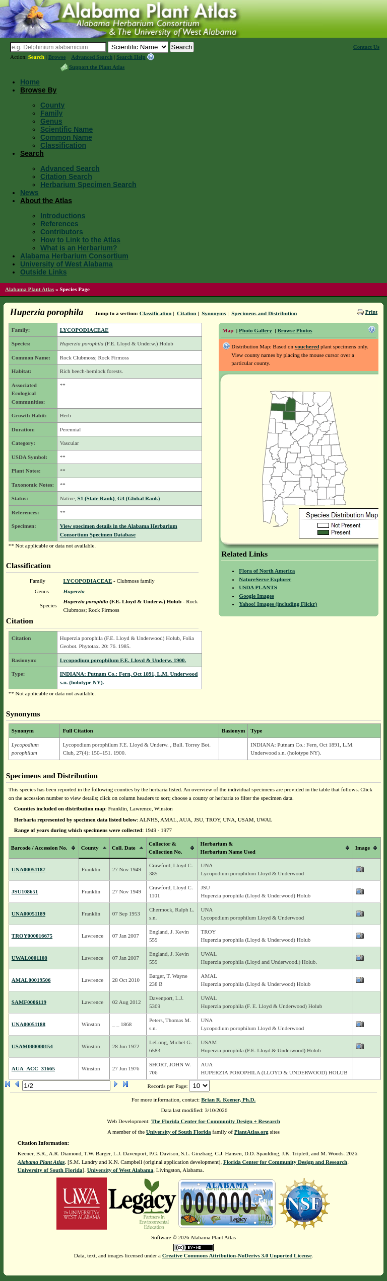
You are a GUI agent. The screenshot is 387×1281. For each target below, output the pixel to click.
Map (227, 330)
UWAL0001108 (29, 958)
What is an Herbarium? (78, 248)
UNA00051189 (28, 913)
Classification (63, 145)
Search (36, 57)
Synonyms (214, 313)
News (29, 193)
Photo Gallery (255, 330)
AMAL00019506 (31, 980)
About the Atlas (46, 201)
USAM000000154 (32, 1046)
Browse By (38, 90)
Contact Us (366, 47)
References (59, 224)
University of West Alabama (66, 264)
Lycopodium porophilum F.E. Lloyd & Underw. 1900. (123, 660)
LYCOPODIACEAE (84, 330)
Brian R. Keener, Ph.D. (228, 1099)
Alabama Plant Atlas (29, 289)
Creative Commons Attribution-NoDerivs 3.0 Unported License (237, 1255)
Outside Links (43, 272)
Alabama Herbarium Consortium (74, 256)
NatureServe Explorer (265, 579)
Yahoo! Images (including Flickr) (278, 604)
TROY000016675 (32, 936)
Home (30, 82)
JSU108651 (25, 891)
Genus (51, 121)
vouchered (307, 346)
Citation (187, 313)
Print (371, 312)
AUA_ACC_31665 (33, 1068)
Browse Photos (294, 330)
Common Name (66, 137)
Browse (57, 57)
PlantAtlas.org (251, 1132)
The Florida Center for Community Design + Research (215, 1121)
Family (51, 113)
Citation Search (66, 176)
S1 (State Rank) (96, 498)
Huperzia (73, 591)
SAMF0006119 (29, 1002)
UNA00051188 (28, 1024)
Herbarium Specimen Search (88, 184)
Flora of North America (267, 571)
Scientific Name (66, 129)
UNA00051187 (28, 869)
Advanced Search (91, 57)
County (52, 105)
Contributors (61, 232)
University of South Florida (178, 1132)
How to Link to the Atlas (80, 240)
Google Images (256, 596)
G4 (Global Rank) (138, 498)
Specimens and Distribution (264, 313)
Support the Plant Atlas (96, 67)
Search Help (131, 57)
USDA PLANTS (258, 587)
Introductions (62, 216)
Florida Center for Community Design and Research (285, 1162)
